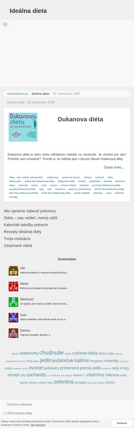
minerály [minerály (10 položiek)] (111, 361)
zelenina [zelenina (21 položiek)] (63, 382)
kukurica (120, 181)
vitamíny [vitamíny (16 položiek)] (95, 374)
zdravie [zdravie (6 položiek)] (32, 382)
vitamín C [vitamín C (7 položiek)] (79, 375)
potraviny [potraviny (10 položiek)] (51, 368)
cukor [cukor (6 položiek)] (68, 353)
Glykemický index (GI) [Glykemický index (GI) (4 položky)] (16, 361)
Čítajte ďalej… (114, 167)
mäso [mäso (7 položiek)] (8, 368)
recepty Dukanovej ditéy (22, 189)
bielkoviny (52, 177)
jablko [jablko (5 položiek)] (36, 361)
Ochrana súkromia (19, 404)
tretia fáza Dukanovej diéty (55, 193)
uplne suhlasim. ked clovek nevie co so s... (43, 319)
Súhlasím (122, 423)
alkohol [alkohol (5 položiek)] (15, 353)
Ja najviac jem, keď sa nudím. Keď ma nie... (44, 303)
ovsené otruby (68, 185)
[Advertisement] (67, 58)
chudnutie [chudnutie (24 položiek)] (51, 352)
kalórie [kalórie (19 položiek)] (81, 360)
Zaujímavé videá (18, 245)
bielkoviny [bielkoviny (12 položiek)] (29, 353)
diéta (110, 177)
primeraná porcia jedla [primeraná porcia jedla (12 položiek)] (80, 368)
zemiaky (13, 197)
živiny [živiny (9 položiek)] (110, 382)
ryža (49, 189)
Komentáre (67, 259)
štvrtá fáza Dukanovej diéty (109, 189)
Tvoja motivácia (17, 238)
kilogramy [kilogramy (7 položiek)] (96, 361)
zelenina (119, 193)
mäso (12, 185)
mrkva (34, 185)
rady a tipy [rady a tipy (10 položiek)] (120, 368)
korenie (108, 181)
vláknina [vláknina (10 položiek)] (112, 375)
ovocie (53, 185)
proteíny (84, 185)
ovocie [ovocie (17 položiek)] (36, 367)
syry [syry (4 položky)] (48, 375)
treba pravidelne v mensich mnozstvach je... (44, 272)
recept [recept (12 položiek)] (13, 374)
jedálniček (94, 181)
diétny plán (15, 181)
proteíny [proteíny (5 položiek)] (106, 368)
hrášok (82, 181)
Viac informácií (37, 425)
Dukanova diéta (80, 119)
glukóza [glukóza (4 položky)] (118, 354)
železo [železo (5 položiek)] (101, 382)
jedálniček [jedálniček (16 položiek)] (63, 360)
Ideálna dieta (28, 10)
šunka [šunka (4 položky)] (94, 383)
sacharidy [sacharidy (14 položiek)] (36, 374)
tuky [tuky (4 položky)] (63, 375)
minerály (23, 185)
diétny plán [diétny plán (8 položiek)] (106, 353)
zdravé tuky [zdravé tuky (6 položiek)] (45, 382)
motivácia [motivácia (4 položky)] (123, 361)
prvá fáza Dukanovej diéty (106, 185)
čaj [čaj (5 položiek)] (88, 382)
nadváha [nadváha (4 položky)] (17, 368)
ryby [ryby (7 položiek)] (23, 375)
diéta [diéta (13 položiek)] (93, 353)
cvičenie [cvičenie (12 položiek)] (79, 353)
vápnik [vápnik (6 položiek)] (23, 382)
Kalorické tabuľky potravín (26, 225)
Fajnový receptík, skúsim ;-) (35, 335)
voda (108, 193)
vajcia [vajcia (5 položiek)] (68, 375)
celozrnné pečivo (71, 177)
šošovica (60, 189)
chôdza (88, 177)
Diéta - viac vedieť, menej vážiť (26, 177)
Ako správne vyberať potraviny (30, 211)
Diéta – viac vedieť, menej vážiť (31, 218)
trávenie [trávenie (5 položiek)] (55, 375)
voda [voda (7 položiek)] (123, 375)
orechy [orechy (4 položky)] (25, 368)
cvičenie (99, 177)
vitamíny (98, 193)
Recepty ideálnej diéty (22, 232)
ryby (41, 189)
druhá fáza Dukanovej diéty (39, 181)
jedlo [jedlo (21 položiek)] (46, 360)
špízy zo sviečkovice (80, 189)
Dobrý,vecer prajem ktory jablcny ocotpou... (44, 288)
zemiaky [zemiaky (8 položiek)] (80, 382)
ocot (43, 185)
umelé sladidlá (82, 193)
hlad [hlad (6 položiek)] (29, 361)
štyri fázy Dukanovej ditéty (23, 193)
